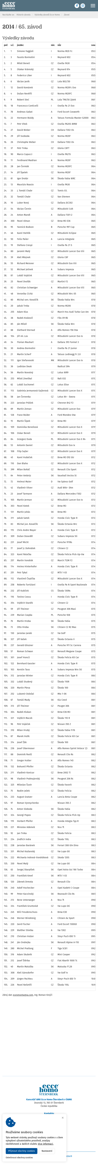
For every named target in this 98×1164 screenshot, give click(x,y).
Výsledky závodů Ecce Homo (47, 15)
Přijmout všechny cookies (21, 1151)
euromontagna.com (23, 995)
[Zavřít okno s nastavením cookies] (63, 1118)
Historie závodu (23, 15)
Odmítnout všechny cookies (19, 1157)
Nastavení (47, 1151)
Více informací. (45, 1144)
